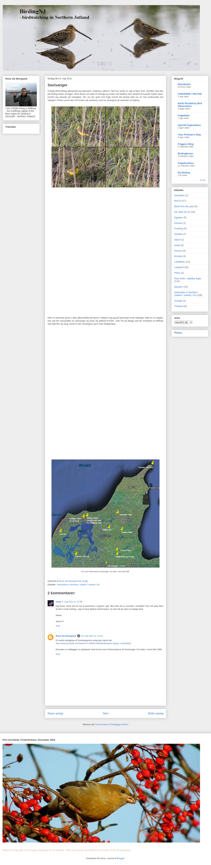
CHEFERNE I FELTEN (190, 94)
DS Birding (184, 172)
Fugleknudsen (186, 163)
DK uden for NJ (182, 212)
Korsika (178, 256)
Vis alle (203, 180)
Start (105, 713)
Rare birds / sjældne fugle (187, 278)
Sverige (178, 300)
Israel (177, 245)
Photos (178, 332)
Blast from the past (184, 206)
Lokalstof (179, 267)
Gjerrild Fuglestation (189, 125)
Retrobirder (184, 84)
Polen (177, 273)
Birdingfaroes (185, 153)
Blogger (120, 858)
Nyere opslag (55, 713)
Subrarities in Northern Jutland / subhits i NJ (78, 584)
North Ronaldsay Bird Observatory (190, 104)
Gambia (178, 234)
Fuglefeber (184, 115)
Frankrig (178, 228)
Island (177, 239)
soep (58, 601)
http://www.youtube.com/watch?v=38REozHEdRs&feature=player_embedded (93, 643)
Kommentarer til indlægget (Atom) (111, 724)
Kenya (177, 250)
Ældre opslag (155, 713)
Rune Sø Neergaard (66, 636)
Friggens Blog (186, 144)
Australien (179, 195)
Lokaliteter (179, 261)
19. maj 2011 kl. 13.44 (92, 636)
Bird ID (177, 200)
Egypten (178, 217)
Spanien (178, 286)
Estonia (178, 223)
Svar (58, 626)
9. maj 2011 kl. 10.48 (72, 601)
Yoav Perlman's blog (189, 134)
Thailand (178, 306)
